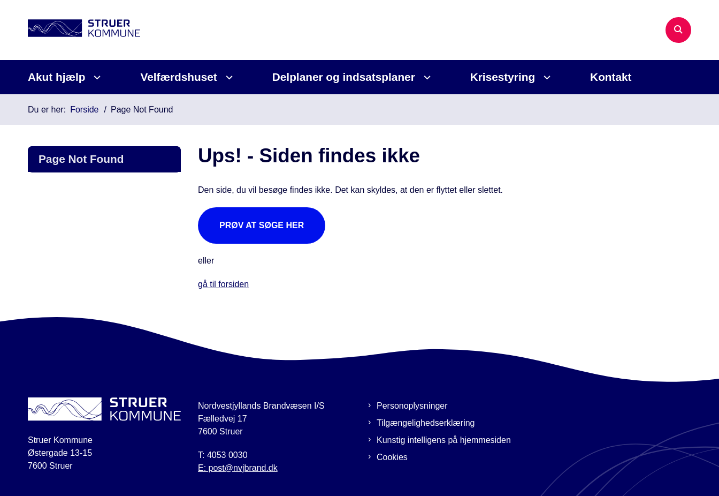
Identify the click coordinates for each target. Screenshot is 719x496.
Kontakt (610, 77)
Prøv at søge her (261, 225)
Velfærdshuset (178, 77)
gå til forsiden (223, 284)
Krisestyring (502, 77)
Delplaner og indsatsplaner (343, 77)
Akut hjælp (56, 77)
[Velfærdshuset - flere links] (227, 77)
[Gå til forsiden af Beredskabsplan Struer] (84, 29)
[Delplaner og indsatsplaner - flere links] (425, 77)
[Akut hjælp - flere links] (95, 77)
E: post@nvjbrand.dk (238, 467)
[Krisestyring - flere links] (545, 77)
